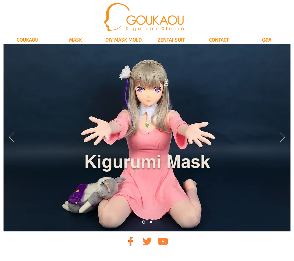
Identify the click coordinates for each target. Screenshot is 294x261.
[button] (76, 39)
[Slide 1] (143, 222)
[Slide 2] (151, 222)
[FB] (130, 241)
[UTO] (163, 241)
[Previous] (11, 137)
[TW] (147, 241)
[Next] (282, 137)
